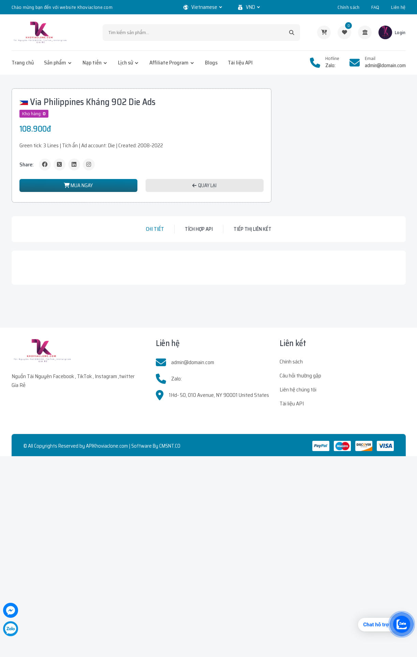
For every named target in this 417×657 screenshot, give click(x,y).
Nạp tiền (92, 62)
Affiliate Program (169, 62)
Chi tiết (155, 229)
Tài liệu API (240, 62)
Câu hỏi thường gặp (300, 375)
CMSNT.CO (169, 446)
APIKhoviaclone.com (107, 446)
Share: (26, 164)
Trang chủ (23, 62)
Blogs (211, 62)
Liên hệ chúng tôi (298, 389)
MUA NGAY (78, 185)
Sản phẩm (55, 62)
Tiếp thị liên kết (252, 229)
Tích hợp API (199, 229)
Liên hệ (398, 7)
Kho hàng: (34, 113)
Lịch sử (125, 62)
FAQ (375, 7)
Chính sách (348, 7)
